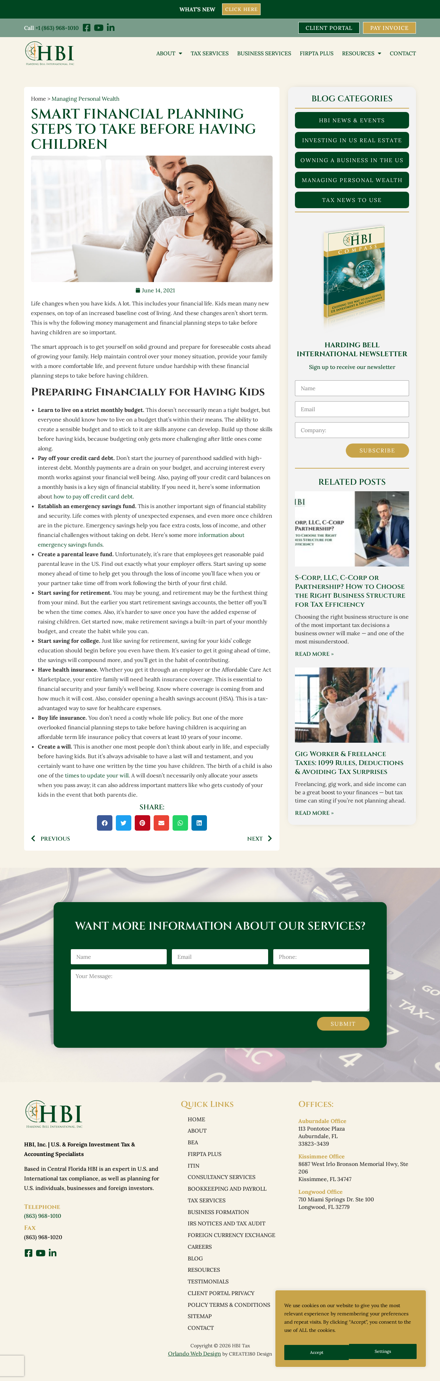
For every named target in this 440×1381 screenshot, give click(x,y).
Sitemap (200, 1331)
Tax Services (210, 53)
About (169, 54)
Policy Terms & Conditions (229, 1318)
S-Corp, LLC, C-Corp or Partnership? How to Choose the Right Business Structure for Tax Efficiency (350, 592)
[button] (104, 823)
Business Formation (218, 1219)
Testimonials (208, 1294)
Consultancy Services (221, 1182)
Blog (195, 1269)
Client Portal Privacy (221, 1306)
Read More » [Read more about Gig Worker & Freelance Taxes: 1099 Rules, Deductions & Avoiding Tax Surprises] (314, 814)
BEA (193, 1145)
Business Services (264, 53)
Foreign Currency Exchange (231, 1244)
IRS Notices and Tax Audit (226, 1232)
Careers (200, 1257)
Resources (361, 54)
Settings (317, 1352)
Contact (403, 53)
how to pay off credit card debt (93, 497)
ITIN (193, 1170)
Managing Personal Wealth (86, 99)
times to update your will (97, 776)
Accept (385, 1352)
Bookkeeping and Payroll (227, 1195)
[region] (350, 1331)
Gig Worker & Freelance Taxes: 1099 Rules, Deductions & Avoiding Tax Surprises (349, 763)
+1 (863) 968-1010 (57, 27)
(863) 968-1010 (42, 1216)
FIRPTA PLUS (316, 53)
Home (196, 1121)
